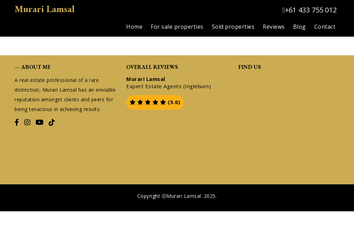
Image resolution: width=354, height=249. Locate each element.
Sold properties (233, 26)
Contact (325, 26)
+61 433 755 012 (309, 10)
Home (134, 26)
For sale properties (177, 26)
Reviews (274, 26)
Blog (299, 26)
